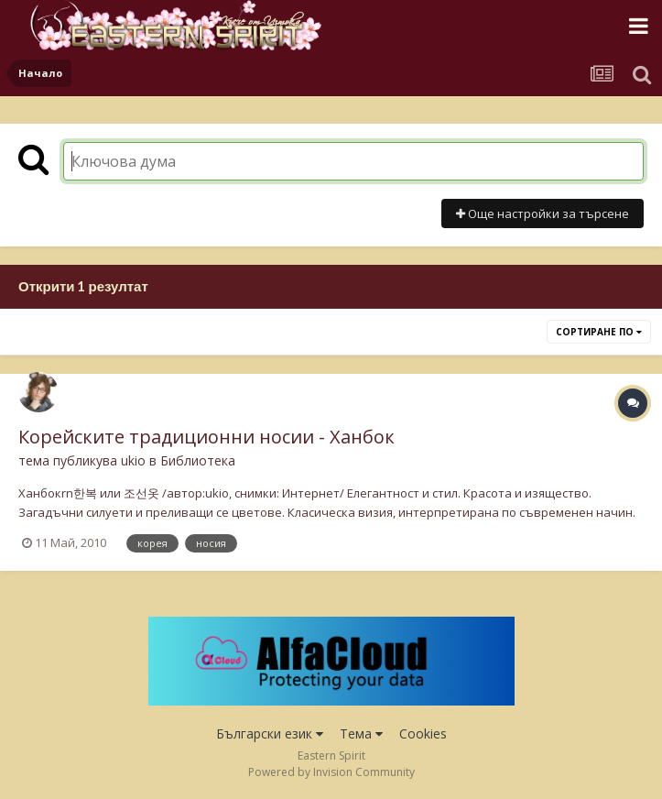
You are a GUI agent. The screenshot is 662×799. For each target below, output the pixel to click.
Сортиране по (599, 331)
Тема (361, 733)
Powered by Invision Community (331, 772)
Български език (269, 733)
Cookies (423, 733)
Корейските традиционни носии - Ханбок (206, 436)
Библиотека (197, 460)
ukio (133, 460)
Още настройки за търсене (542, 213)
